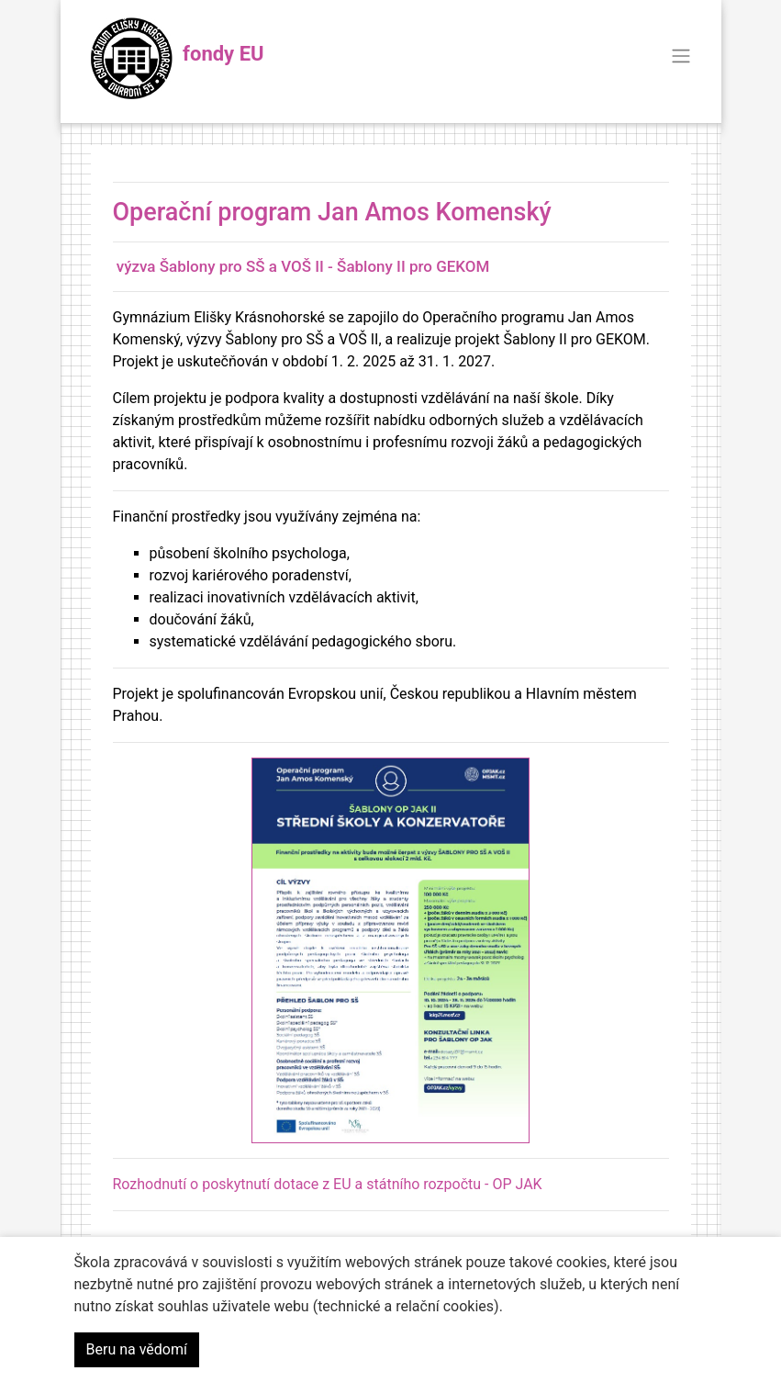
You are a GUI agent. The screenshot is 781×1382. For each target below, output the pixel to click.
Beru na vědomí (136, 1349)
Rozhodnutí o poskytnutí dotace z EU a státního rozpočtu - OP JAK (327, 1184)
